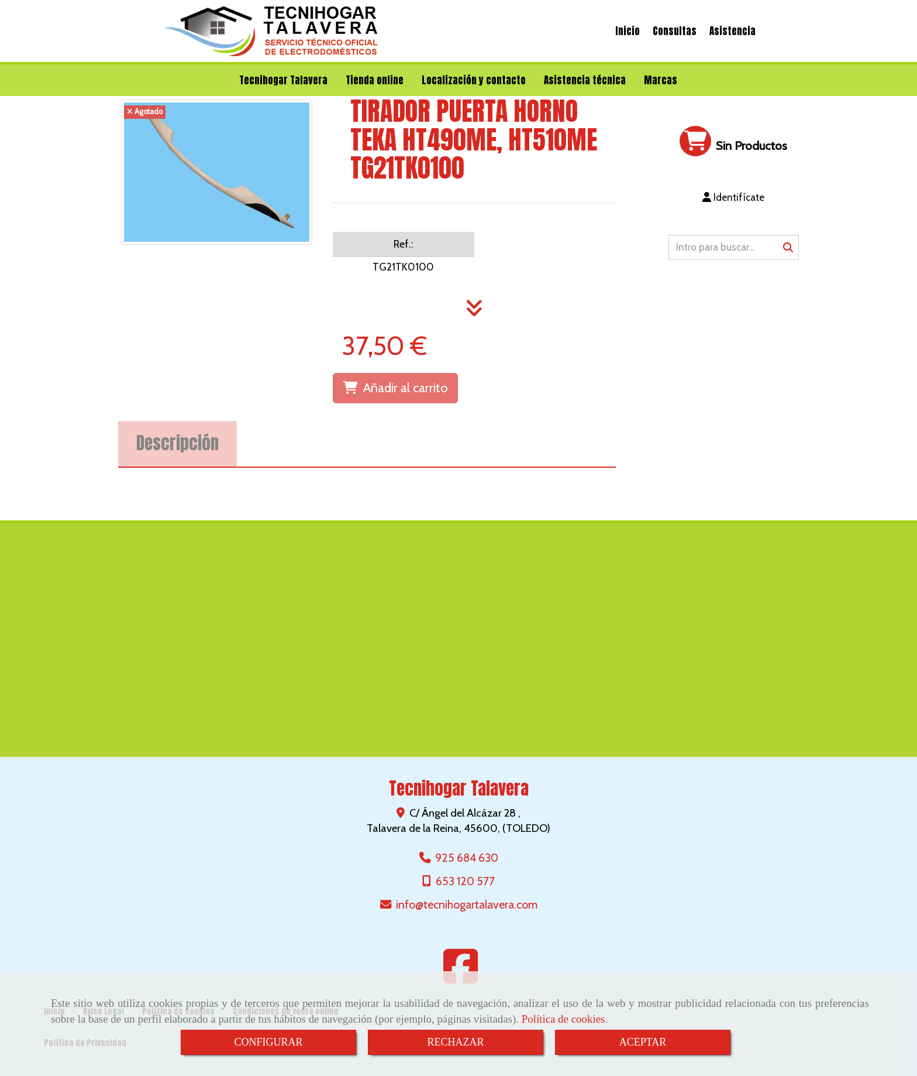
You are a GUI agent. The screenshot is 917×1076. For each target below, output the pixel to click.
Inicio (627, 31)
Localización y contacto (474, 80)
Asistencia (732, 31)
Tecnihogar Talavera (283, 80)
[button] (733, 197)
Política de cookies (563, 1019)
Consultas (675, 31)
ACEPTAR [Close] (643, 1042)
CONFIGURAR (268, 1042)
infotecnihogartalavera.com (466, 904)
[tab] (177, 444)
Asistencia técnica (585, 80)
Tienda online (375, 80)
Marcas (660, 80)
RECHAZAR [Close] (455, 1042)
